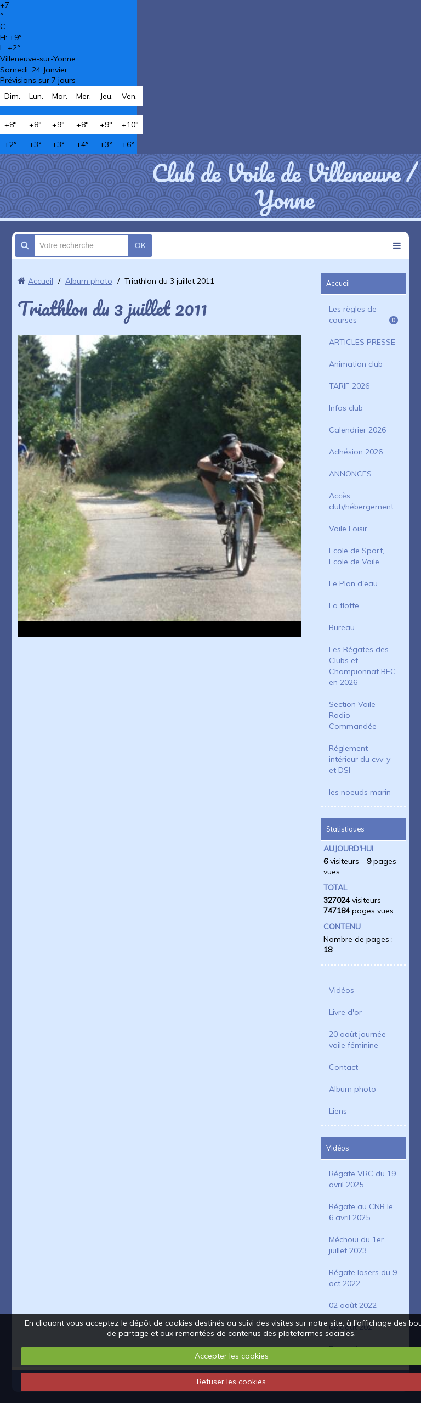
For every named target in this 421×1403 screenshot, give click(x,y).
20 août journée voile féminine (357, 1039)
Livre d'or (345, 1012)
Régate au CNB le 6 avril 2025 (361, 1212)
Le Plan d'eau (353, 583)
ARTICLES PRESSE (362, 342)
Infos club (346, 408)
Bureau (342, 627)
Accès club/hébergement (361, 501)
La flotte (344, 605)
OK (140, 245)
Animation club (356, 364)
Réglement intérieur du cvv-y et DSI (359, 759)
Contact (343, 1067)
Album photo (88, 281)
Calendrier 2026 (357, 430)
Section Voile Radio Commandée (353, 715)
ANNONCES (350, 474)
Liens (338, 1111)
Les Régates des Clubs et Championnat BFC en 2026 (362, 665)
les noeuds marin (360, 792)
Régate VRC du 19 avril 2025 (362, 1179)
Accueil (40, 281)
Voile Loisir (348, 529)
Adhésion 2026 (356, 452)
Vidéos (341, 990)
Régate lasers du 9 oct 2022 (363, 1277)
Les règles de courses (363, 314)
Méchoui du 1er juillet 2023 (356, 1244)
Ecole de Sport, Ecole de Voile (356, 556)
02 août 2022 (353, 1305)
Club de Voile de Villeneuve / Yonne (284, 186)
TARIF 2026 (349, 386)
